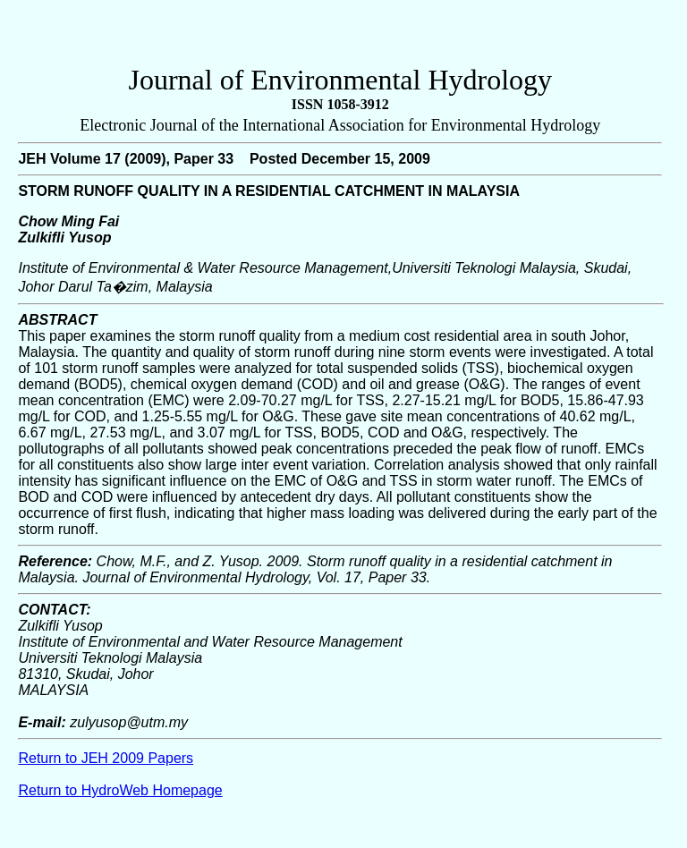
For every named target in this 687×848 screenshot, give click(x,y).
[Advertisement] (340, 37)
